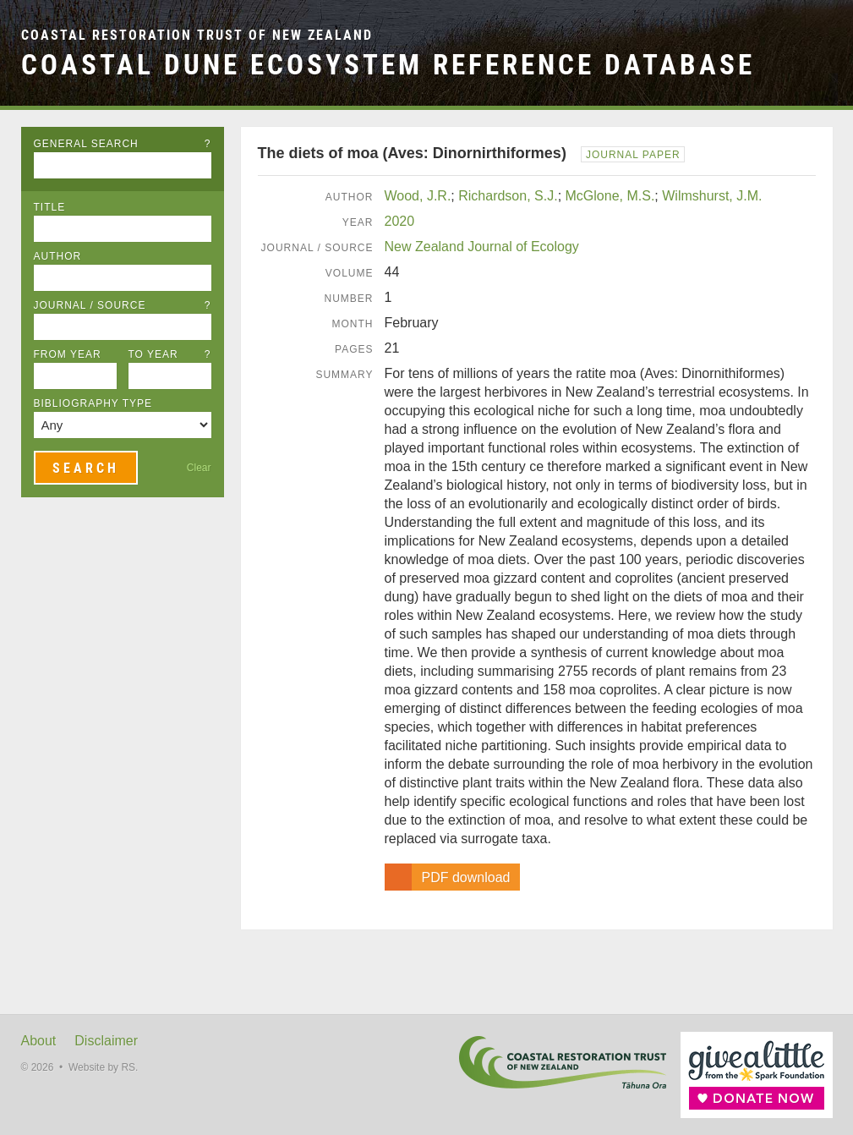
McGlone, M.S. (610, 196)
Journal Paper (633, 155)
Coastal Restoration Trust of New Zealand (197, 35)
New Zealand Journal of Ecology (482, 246)
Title (50, 207)
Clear (199, 468)
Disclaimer (106, 1041)
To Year (169, 354)
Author (58, 256)
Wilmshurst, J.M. (712, 196)
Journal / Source (122, 305)
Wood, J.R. (418, 196)
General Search (122, 144)
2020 (400, 221)
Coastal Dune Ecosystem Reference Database (388, 64)
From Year (67, 354)
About (39, 1041)
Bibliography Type (93, 403)
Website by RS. (103, 1067)
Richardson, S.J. (507, 196)
